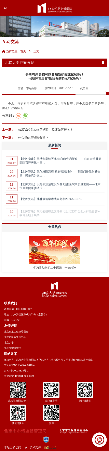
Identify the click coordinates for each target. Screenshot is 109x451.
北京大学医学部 (12, 348)
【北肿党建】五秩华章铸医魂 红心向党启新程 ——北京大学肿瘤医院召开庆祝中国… (60, 162)
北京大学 (9, 342)
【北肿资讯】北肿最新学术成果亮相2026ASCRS (50, 200)
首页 (23, 51)
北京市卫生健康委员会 (16, 331)
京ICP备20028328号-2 (16, 370)
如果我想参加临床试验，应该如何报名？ (45, 129)
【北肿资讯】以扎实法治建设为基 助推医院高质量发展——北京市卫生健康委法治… (59, 187)
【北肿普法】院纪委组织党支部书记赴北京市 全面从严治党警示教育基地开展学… (59, 214)
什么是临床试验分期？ (33, 137)
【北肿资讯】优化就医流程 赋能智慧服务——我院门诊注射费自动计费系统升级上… (59, 175)
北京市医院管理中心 (15, 337)
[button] (34, 249)
